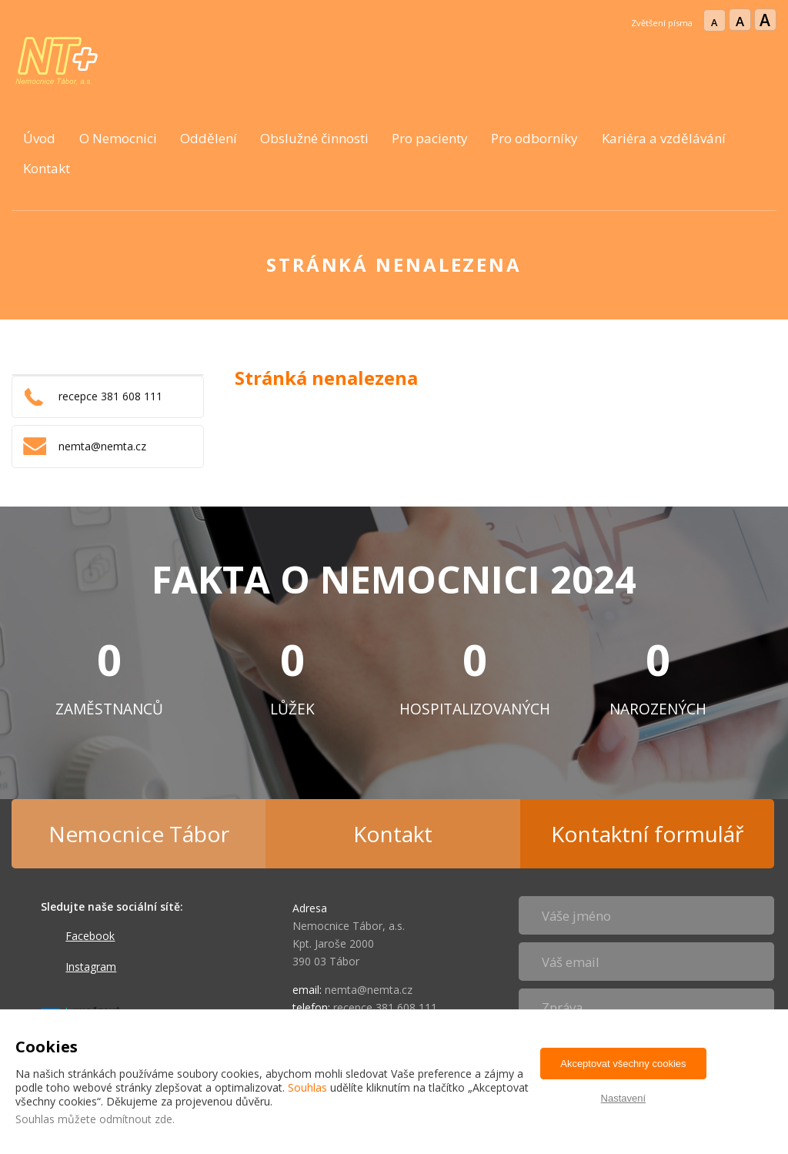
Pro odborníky (534, 138)
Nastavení (623, 1098)
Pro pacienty (430, 138)
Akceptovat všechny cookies (623, 1063)
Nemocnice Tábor (138, 833)
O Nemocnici (118, 138)
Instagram (90, 966)
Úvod (39, 138)
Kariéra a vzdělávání (664, 138)
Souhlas (307, 1087)
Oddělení (208, 138)
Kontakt (46, 168)
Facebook (90, 935)
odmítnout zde (135, 1119)
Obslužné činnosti (314, 138)
